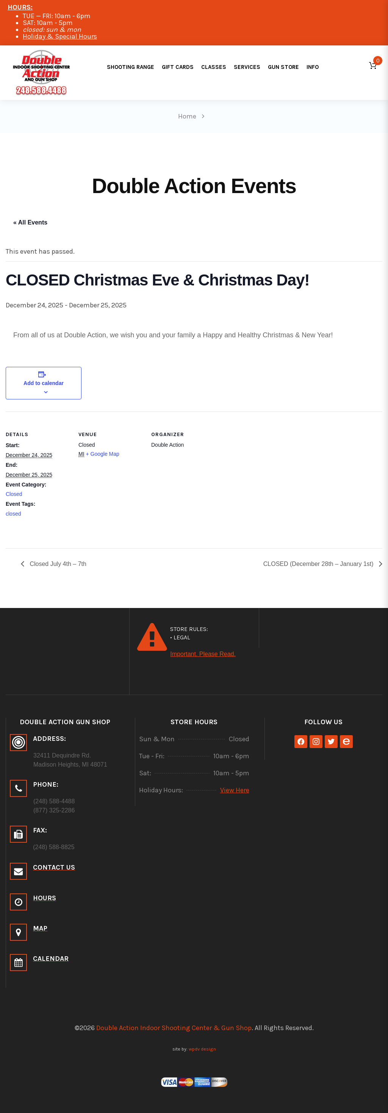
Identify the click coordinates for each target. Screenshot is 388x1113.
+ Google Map (102, 454)
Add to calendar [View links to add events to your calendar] (43, 383)
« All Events (30, 222)
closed (13, 514)
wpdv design (202, 1049)
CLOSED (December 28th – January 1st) (319, 564)
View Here (234, 790)
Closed (14, 494)
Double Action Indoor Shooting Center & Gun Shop (174, 1028)
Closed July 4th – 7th (57, 564)
